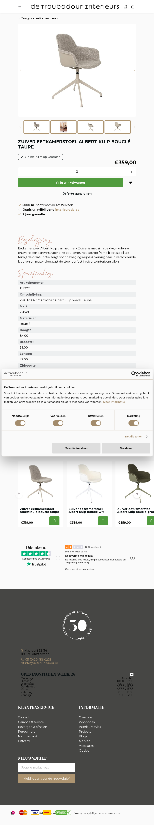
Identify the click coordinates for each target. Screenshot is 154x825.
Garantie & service (31, 722)
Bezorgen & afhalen (32, 727)
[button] (20, 70)
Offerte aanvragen (77, 193)
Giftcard (24, 741)
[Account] (125, 6)
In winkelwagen (72, 182)
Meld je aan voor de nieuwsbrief (46, 778)
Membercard (27, 736)
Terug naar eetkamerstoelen (39, 18)
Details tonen (133, 436)
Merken (84, 741)
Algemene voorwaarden (106, 813)
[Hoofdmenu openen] (20, 7)
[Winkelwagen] (132, 6)
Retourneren (27, 731)
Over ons (85, 717)
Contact (24, 717)
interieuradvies (67, 209)
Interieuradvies (90, 727)
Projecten (86, 731)
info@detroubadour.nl (41, 663)
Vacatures (86, 746)
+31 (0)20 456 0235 (38, 659)
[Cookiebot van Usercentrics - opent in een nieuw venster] (134, 374)
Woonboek (87, 722)
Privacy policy (82, 813)
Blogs (83, 736)
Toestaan (126, 448)
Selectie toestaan (76, 448)
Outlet (84, 750)
